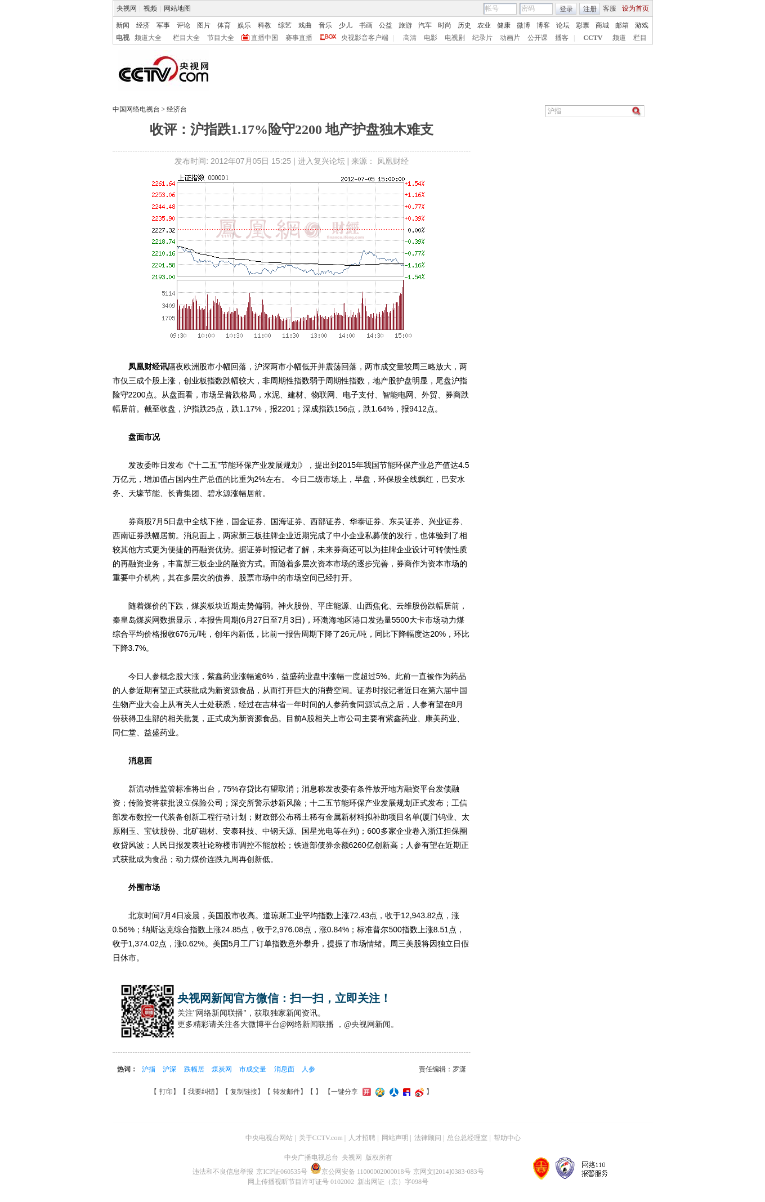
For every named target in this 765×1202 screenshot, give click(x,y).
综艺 (285, 25)
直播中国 (264, 38)
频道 (619, 38)
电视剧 (455, 38)
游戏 (641, 25)
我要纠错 (201, 1092)
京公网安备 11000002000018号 (360, 1172)
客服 (609, 8)
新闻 (122, 25)
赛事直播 (298, 38)
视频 (150, 8)
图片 (204, 25)
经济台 (177, 109)
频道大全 (148, 38)
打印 (166, 1092)
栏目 (640, 38)
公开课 (537, 38)
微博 (523, 25)
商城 (602, 25)
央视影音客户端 (364, 38)
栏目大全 (186, 38)
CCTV (592, 38)
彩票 (582, 25)
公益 (385, 25)
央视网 (127, 8)
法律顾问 (427, 1138)
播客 (562, 38)
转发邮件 (286, 1092)
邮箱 (622, 25)
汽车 (425, 25)
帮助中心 (507, 1138)
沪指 (149, 1069)
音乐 (325, 25)
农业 (484, 25)
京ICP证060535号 (281, 1172)
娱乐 (244, 25)
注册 (590, 9)
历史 (464, 25)
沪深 (170, 1069)
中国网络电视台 (136, 109)
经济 (143, 25)
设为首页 (635, 8)
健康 (504, 25)
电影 (430, 38)
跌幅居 (195, 1069)
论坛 (563, 25)
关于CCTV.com (321, 1138)
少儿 (345, 25)
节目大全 (220, 38)
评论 (183, 25)
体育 (224, 25)
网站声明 (395, 1138)
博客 (543, 25)
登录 (566, 9)
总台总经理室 (467, 1138)
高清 (410, 38)
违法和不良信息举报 (223, 1172)
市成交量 (253, 1069)
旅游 (405, 25)
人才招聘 (361, 1138)
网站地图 (177, 8)
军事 (163, 25)
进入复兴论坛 (321, 161)
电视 (122, 38)
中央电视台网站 (269, 1138)
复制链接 (243, 1092)
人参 (308, 1069)
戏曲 (305, 25)
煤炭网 (223, 1069)
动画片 (510, 38)
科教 (264, 25)
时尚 (444, 25)
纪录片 (482, 38)
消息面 (285, 1069)
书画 (366, 25)
